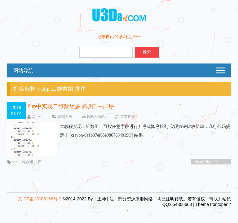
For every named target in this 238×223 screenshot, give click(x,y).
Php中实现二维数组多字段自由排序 (70, 106)
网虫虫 (37, 117)
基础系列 (65, 117)
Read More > (205, 161)
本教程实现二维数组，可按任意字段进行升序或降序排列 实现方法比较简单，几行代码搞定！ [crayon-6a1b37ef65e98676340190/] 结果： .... (118, 131)
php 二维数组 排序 (27, 162)
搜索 (147, 52)
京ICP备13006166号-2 (39, 198)
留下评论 (127, 117)
